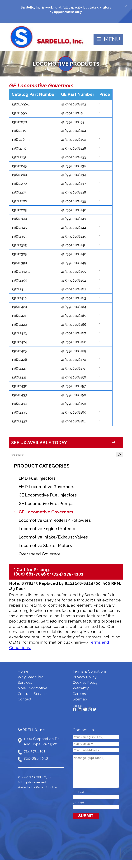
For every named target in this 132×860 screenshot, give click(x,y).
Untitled (78, 792)
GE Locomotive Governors (46, 512)
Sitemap (80, 699)
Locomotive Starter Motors (45, 545)
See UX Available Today (39, 442)
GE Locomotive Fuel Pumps (46, 503)
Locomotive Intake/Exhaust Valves (53, 537)
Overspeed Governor (40, 554)
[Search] (119, 454)
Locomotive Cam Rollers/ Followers (55, 520)
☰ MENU (108, 39)
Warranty (81, 688)
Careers (79, 694)
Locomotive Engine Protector (48, 528)
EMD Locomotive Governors (46, 486)
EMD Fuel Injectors (37, 478)
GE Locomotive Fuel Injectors (48, 495)
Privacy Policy (85, 677)
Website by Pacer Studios (37, 787)
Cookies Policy (85, 682)
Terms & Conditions (90, 671)
